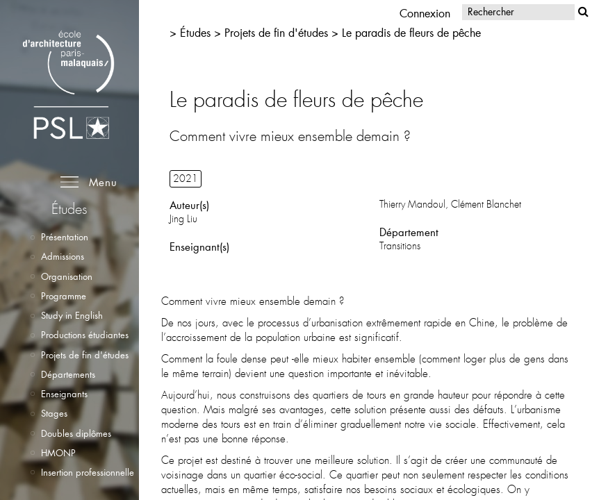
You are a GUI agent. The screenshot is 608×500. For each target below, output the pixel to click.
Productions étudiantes (85, 334)
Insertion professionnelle (87, 472)
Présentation (64, 236)
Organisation (66, 276)
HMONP (58, 452)
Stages (54, 413)
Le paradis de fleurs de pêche (411, 32)
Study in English (72, 315)
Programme (63, 295)
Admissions (62, 256)
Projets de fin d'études (85, 354)
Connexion (425, 13)
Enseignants (64, 393)
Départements (68, 374)
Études (195, 32)
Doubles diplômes (76, 433)
